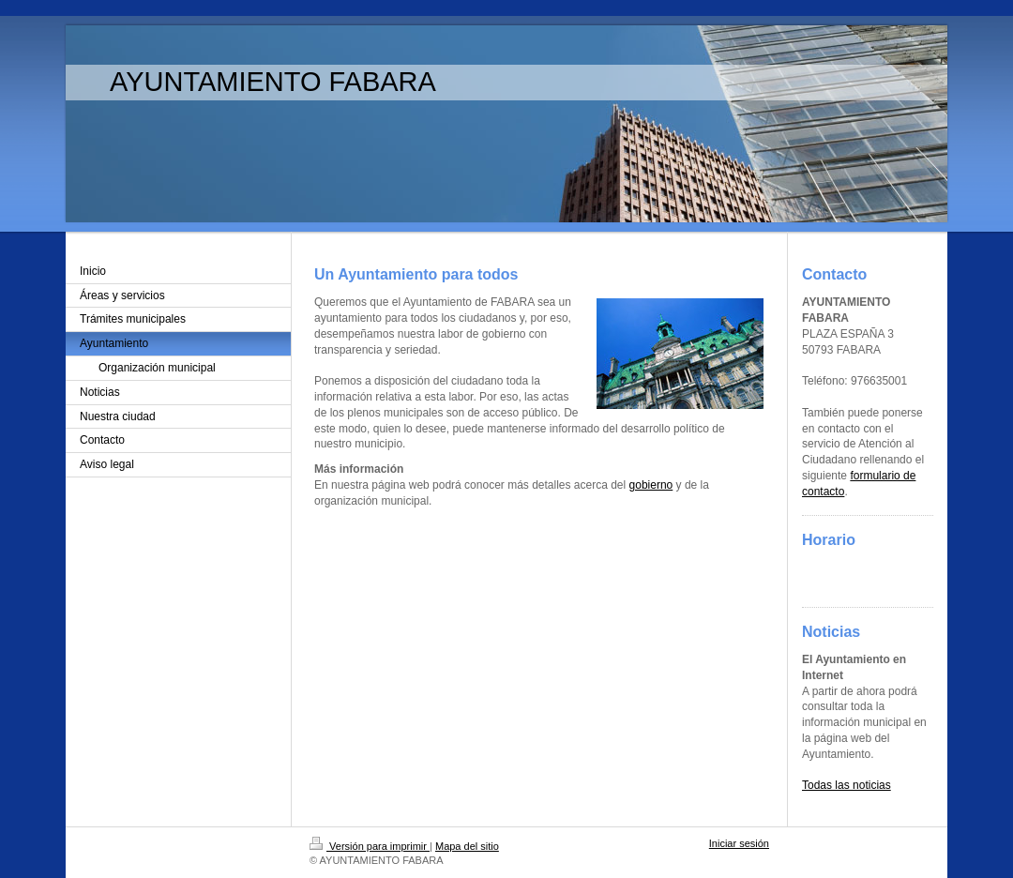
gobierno (651, 485)
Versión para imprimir (370, 846)
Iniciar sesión (739, 843)
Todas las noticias (846, 785)
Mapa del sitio (467, 846)
